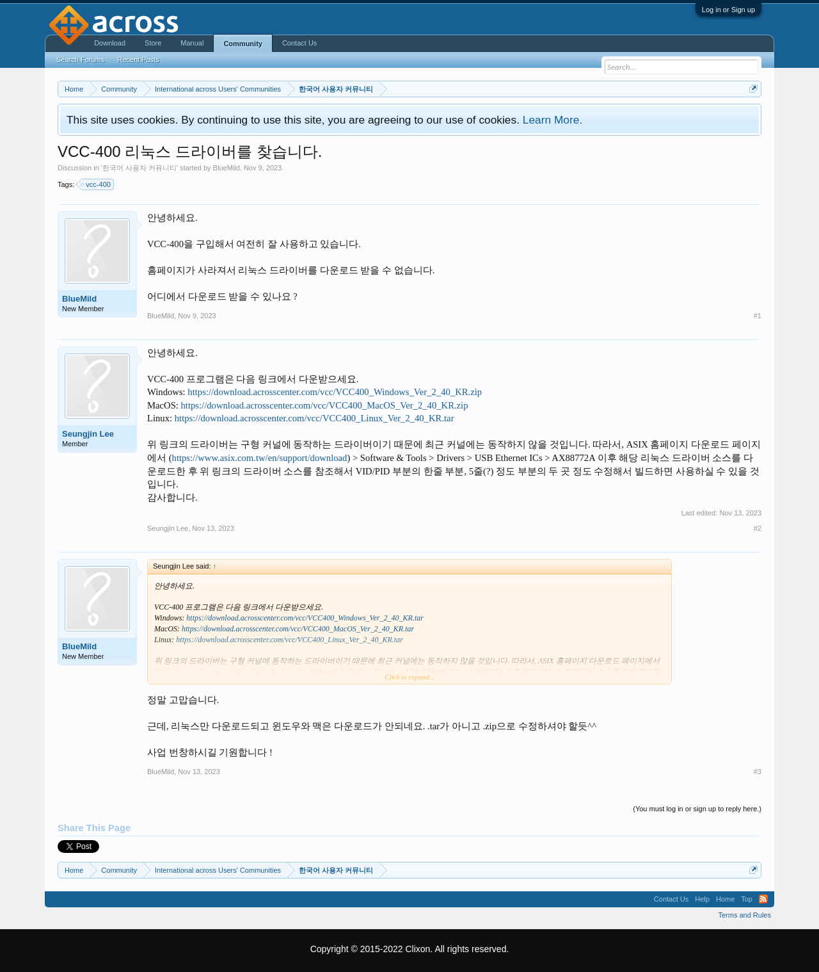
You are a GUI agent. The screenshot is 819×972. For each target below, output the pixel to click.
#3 (757, 771)
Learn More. (552, 119)
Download (109, 43)
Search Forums (80, 59)
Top (746, 899)
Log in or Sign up (728, 9)
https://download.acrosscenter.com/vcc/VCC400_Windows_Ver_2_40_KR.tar (305, 617)
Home (725, 899)
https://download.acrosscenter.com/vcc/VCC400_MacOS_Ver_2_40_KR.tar (298, 628)
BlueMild (226, 168)
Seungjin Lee (88, 434)
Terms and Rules (744, 915)
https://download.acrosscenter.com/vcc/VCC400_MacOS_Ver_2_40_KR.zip (324, 405)
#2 (757, 528)
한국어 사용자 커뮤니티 (139, 168)
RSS (763, 899)
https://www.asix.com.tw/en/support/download (259, 458)
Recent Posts (138, 59)
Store (153, 43)
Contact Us (299, 43)
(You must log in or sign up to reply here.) (697, 809)
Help (702, 899)
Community (242, 43)
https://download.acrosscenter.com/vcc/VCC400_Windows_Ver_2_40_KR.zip (334, 392)
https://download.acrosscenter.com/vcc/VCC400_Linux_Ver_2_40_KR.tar (314, 418)
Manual (191, 43)
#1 (757, 316)
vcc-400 (96, 184)
